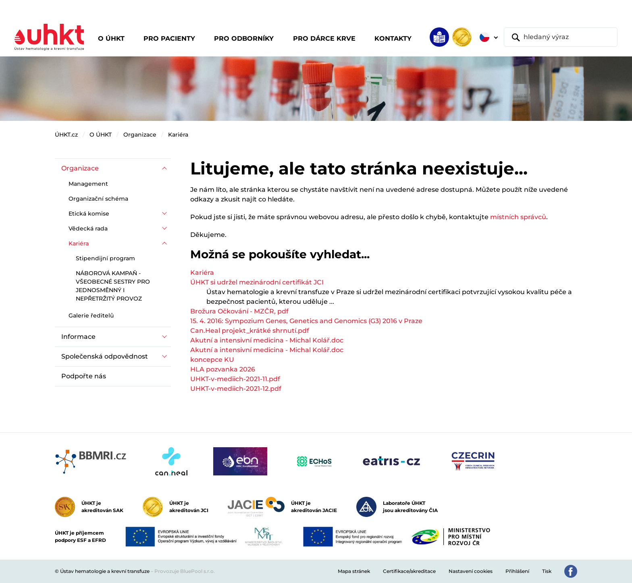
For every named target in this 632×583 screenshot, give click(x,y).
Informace (78, 336)
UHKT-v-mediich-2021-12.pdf (235, 388)
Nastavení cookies (471, 571)
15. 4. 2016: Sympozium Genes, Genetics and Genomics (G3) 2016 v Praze (306, 321)
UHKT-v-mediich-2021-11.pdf (235, 379)
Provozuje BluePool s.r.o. (184, 571)
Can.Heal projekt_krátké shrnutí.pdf (249, 330)
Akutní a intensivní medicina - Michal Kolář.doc (266, 340)
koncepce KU (212, 359)
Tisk (546, 571)
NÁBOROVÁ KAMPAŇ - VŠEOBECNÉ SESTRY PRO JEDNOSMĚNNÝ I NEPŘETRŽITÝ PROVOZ (113, 286)
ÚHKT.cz (66, 134)
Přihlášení (517, 571)
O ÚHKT (100, 134)
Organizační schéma (98, 198)
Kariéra (178, 134)
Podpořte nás (83, 376)
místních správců (518, 217)
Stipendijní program (105, 258)
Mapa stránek (354, 571)
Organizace (139, 134)
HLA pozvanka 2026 (222, 369)
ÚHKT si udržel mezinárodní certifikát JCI (257, 282)
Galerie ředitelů (91, 315)
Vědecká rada (88, 228)
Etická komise (89, 213)
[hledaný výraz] (560, 37)
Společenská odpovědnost (104, 356)
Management (88, 183)
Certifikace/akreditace (409, 571)
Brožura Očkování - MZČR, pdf (239, 311)
